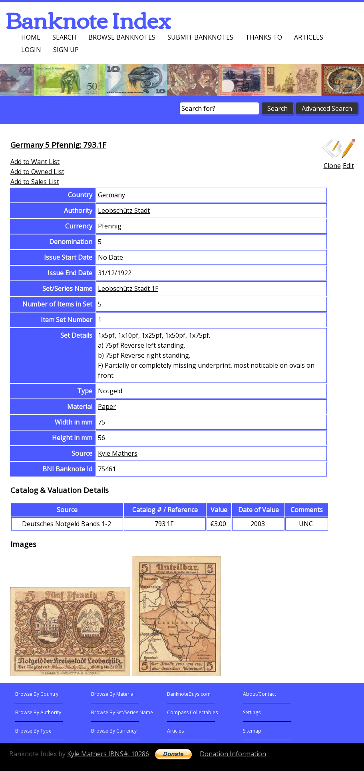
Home (30, 37)
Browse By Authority (38, 712)
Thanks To (263, 37)
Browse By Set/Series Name (122, 712)
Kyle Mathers (117, 453)
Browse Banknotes (121, 37)
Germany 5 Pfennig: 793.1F (58, 145)
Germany (111, 194)
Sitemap (252, 730)
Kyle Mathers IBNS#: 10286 (108, 753)
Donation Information (233, 753)
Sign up (66, 49)
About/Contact (259, 694)
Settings (252, 712)
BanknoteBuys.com (189, 694)
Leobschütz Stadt (124, 210)
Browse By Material (113, 694)
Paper (107, 406)
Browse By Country (36, 694)
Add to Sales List (34, 181)
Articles (308, 37)
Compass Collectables (192, 712)
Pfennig (109, 226)
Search (64, 37)
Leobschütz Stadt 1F (128, 288)
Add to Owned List (37, 171)
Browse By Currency (114, 730)
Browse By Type (33, 730)
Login (31, 49)
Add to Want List (35, 161)
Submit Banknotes (200, 37)
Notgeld (110, 391)
